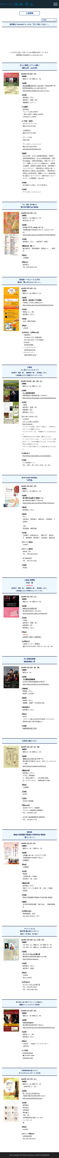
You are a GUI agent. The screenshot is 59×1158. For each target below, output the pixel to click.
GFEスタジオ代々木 (30, 608)
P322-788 (26, 140)
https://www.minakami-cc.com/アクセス (36, 91)
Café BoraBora (28, 1022)
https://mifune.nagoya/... (31, 959)
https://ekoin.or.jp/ (30, 355)
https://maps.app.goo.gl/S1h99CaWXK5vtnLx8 (38, 1027)
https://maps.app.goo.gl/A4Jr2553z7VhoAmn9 (38, 503)
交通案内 (26, 860)
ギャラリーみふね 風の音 (31, 954)
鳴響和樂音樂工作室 (30, 728)
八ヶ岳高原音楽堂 (28, 393)
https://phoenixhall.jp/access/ (32, 1098)
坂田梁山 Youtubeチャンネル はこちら (29, 55)
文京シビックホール (30, 759)
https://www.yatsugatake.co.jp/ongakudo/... (37, 456)
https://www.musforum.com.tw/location (36, 684)
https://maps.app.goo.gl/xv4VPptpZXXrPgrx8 (38, 305)
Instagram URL (28, 1058)
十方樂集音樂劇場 (29, 679)
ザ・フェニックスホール (31, 1093)
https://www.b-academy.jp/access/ (34, 766)
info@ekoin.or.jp (29, 350)
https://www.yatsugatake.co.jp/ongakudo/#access (39, 398)
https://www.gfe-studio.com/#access (35, 613)
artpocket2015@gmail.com (32, 149)
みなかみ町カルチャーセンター (33, 86)
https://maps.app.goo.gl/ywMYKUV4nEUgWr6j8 (39, 235)
